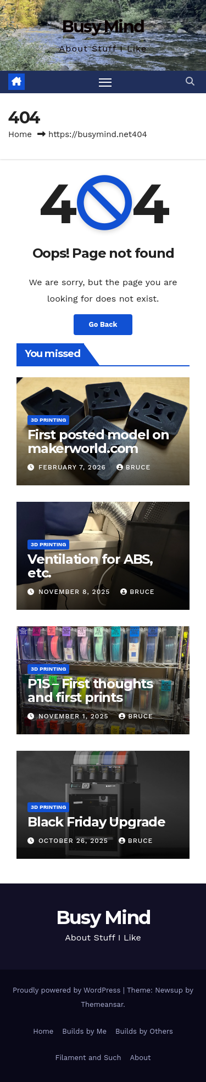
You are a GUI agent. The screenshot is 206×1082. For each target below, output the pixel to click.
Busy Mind (103, 26)
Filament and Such (88, 1057)
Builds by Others (144, 1031)
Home (20, 134)
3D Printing (48, 420)
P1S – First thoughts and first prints (90, 690)
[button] (190, 81)
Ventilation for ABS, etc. (90, 566)
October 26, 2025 (74, 841)
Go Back (103, 324)
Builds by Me (84, 1031)
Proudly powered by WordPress (68, 990)
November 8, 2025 (75, 592)
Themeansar (102, 1004)
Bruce (133, 467)
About (140, 1057)
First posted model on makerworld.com (98, 441)
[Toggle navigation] (105, 82)
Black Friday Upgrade (96, 822)
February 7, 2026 (73, 467)
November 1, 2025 (74, 716)
